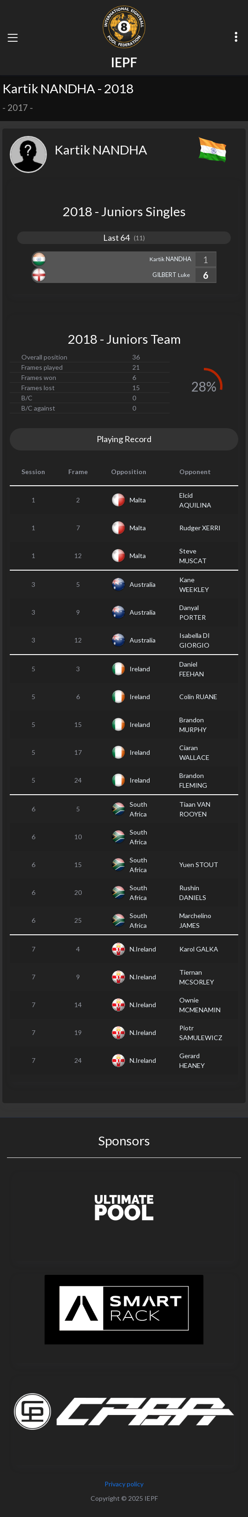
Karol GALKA (198, 949)
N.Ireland (143, 949)
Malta (138, 500)
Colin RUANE (198, 697)
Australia (143, 584)
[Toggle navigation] (12, 37)
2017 (17, 108)
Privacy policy (124, 1484)
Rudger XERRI (200, 528)
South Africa (138, 809)
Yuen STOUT (198, 864)
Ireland (140, 669)
